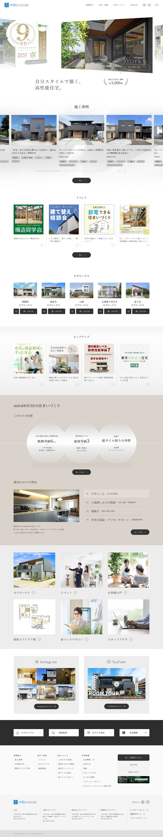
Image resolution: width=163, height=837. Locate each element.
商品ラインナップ (65, 768)
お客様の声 (19, 764)
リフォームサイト (136, 818)
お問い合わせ (133, 772)
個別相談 (42, 768)
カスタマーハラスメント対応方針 (97, 786)
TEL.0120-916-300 (48, 821)
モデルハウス (43, 764)
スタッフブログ (89, 773)
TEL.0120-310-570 (106, 819)
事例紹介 (89, 5)
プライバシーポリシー (92, 781)
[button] (119, 171)
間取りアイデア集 (22, 768)
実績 (85, 768)
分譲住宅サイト (135, 814)
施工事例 (18, 759)
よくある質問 (88, 777)
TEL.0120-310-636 (19, 819)
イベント (42, 759)
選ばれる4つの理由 (66, 764)
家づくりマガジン (65, 777)
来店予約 (133, 764)
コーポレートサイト (137, 810)
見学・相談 (103, 5)
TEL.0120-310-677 (77, 819)
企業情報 (85, 755)
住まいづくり (119, 5)
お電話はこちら (133, 757)
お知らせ (134, 5)
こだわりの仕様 (64, 759)
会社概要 (88, 759)
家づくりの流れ (64, 773)
